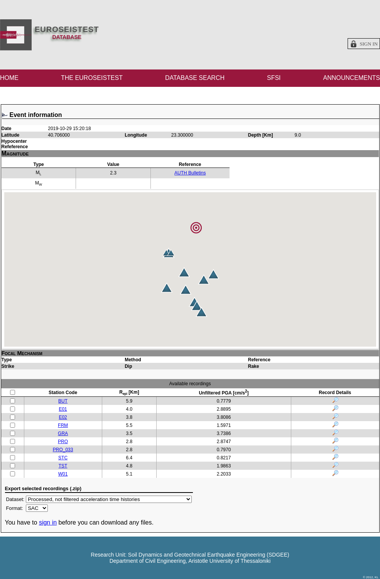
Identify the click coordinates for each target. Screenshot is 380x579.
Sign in (369, 44)
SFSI (274, 77)
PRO (63, 441)
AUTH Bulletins (190, 173)
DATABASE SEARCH (195, 77)
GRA (63, 433)
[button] (197, 306)
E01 (63, 409)
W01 (63, 474)
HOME (9, 77)
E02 (63, 417)
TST (63, 466)
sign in (48, 522)
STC (63, 457)
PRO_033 (63, 449)
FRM (63, 425)
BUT (63, 401)
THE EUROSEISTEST (92, 77)
